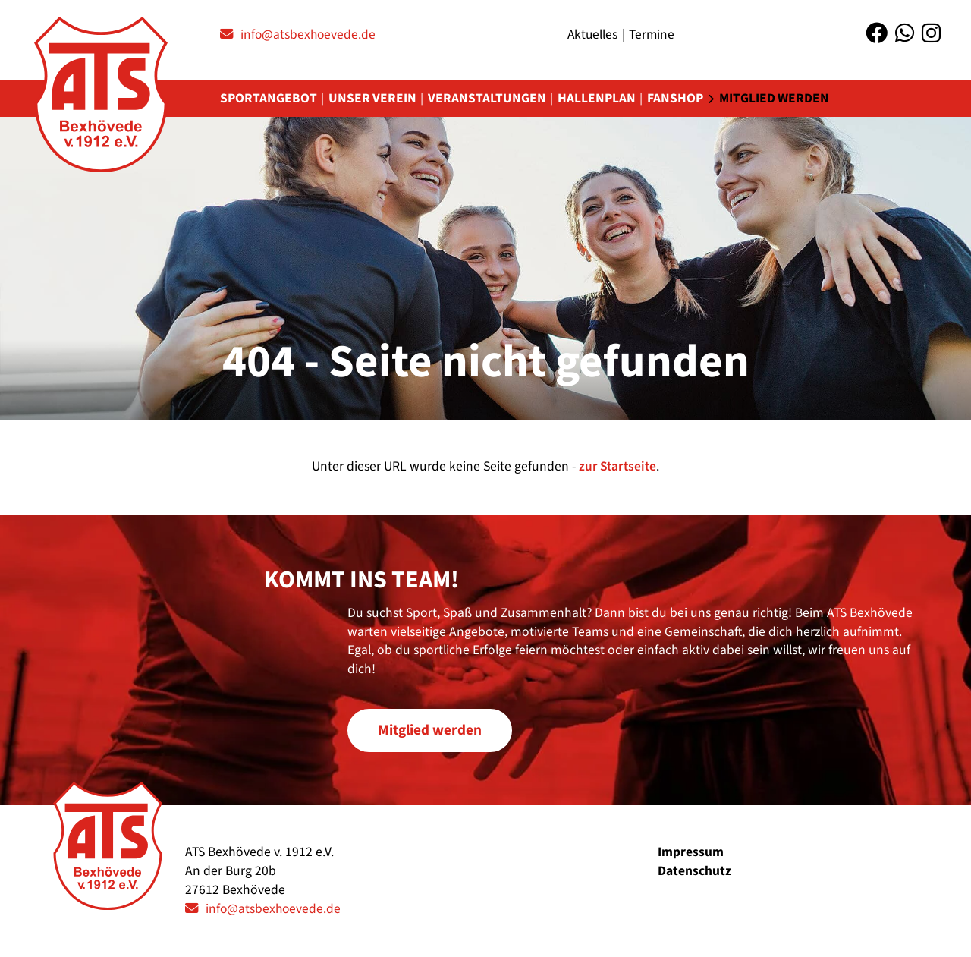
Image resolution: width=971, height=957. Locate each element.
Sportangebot (268, 99)
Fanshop (679, 99)
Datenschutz (694, 870)
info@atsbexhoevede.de (310, 34)
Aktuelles (593, 34)
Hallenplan (600, 99)
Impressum (691, 852)
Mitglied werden (779, 99)
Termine (654, 34)
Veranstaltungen (489, 99)
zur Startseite (617, 467)
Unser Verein (373, 99)
